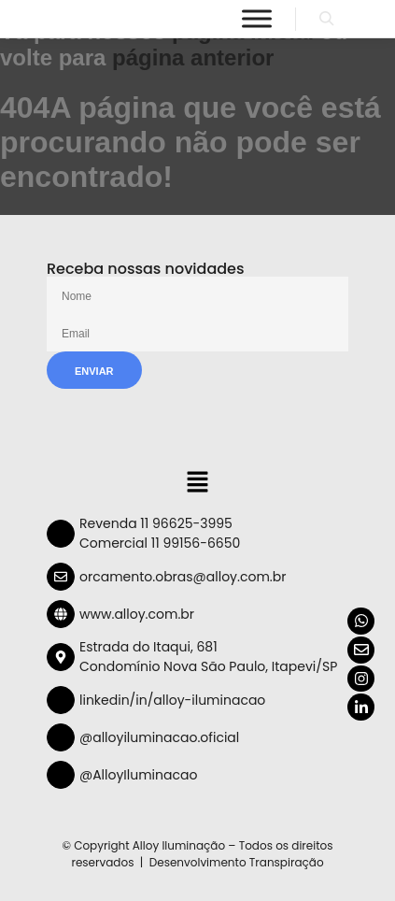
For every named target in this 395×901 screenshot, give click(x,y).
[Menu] (257, 18)
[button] (197, 484)
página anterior (193, 57)
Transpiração (286, 862)
